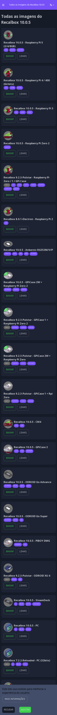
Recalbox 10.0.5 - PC (26, 625)
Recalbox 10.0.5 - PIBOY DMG (32, 540)
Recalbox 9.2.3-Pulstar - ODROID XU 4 (27, 575)
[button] (14, 699)
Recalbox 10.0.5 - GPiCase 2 (31, 447)
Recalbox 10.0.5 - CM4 (27, 422)
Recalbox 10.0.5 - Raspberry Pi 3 (33, 108)
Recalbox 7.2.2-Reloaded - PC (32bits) (27, 660)
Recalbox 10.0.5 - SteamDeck (32, 600)
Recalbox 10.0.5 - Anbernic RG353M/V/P (28, 250)
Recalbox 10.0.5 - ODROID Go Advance (27, 482)
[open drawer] (3, 5)
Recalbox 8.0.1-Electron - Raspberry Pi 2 (28, 219)
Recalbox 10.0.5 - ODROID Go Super (26, 516)
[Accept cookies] (25, 710)
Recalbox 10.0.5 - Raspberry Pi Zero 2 (26, 143)
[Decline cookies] (8, 710)
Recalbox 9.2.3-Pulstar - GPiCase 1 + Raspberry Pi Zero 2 (26, 321)
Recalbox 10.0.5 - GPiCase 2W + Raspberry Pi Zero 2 (23, 284)
